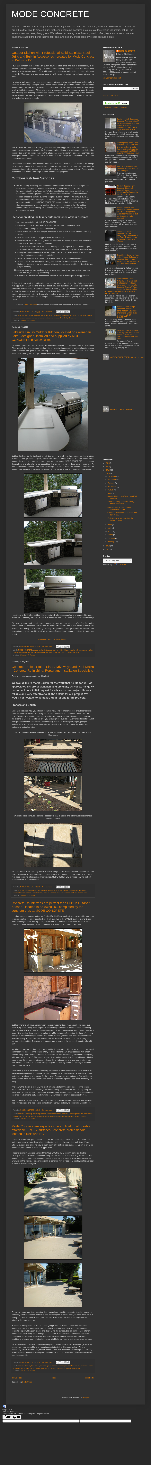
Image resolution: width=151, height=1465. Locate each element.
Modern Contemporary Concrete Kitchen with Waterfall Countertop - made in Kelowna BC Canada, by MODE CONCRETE (128, 190)
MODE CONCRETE (50, 14)
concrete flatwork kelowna (22, 893)
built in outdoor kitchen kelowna (29, 315)
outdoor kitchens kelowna (35, 318)
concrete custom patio (26, 890)
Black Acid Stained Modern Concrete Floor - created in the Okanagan (127, 168)
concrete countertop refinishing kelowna (32, 1114)
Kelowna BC (88, 1114)
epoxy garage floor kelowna (31, 1368)
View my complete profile (112, 78)
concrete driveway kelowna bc (44, 890)
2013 (108, 473)
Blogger (86, 1398)
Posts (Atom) (27, 1382)
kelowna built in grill (48, 315)
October (111, 483)
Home (53, 1378)
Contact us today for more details (52, 639)
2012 (108, 546)
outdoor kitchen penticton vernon (48, 652)
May (110, 528)
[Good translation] (7, 1417)
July (110, 493)
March (110, 535)
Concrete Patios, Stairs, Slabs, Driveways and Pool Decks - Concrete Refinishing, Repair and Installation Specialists (53, 668)
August (111, 490)
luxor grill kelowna (79, 315)
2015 (108, 467)
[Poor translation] (16, 1417)
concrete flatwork (81, 890)
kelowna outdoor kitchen (63, 315)
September (112, 487)
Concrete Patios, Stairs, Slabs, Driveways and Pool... (119, 508)
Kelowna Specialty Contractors (116, 107)
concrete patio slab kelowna (60, 893)
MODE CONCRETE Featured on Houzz (127, 357)
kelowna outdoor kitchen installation (42, 1116)
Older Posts (89, 1378)
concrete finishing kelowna (65, 890)
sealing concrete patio (73, 1368)
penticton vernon (50, 318)
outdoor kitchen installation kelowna (45, 650)
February (111, 538)
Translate (119, 564)
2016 (108, 463)
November (112, 480)
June (110, 525)
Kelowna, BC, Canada (27, 320)
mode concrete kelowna (79, 893)
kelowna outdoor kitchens (65, 1116)
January (111, 542)
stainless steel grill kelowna (66, 318)
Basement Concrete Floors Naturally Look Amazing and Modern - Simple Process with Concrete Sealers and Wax (128, 334)
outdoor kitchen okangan (28, 652)
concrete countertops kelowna (72, 1114)
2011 (108, 549)
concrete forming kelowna (41, 893)
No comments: (47, 312)
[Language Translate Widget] (117, 561)
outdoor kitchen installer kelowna (70, 650)
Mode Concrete (30, 305)
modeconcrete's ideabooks (122, 409)
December (112, 476)
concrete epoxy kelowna (48, 1366)
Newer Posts (17, 1378)
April (110, 531)
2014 (108, 470)
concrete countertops (54, 1114)
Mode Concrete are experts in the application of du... (120, 519)
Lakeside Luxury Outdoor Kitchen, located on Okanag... (120, 503)
